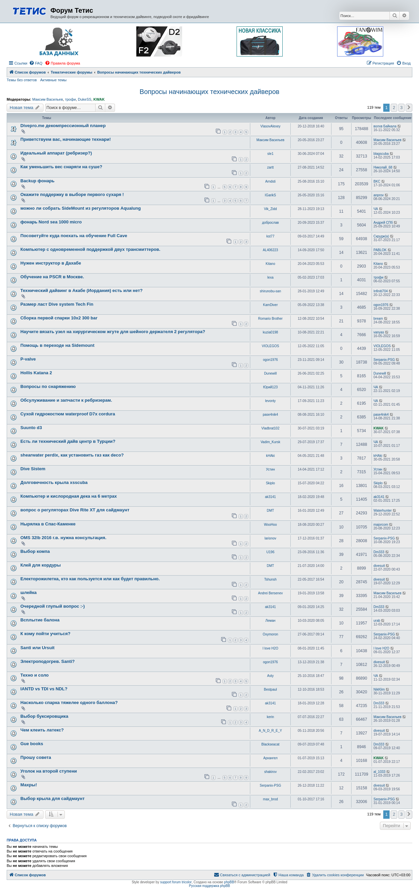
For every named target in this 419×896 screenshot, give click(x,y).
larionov (270, 538)
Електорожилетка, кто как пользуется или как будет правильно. (90, 578)
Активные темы (53, 80)
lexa (270, 277)
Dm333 (379, 552)
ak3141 (270, 497)
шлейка (28, 592)
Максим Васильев (47, 99)
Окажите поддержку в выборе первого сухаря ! (72, 194)
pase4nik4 (270, 414)
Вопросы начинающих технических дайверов (209, 91)
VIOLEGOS (270, 346)
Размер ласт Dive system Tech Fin (56, 304)
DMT (270, 510)
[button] (409, 108)
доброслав (270, 222)
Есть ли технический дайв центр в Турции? (67, 441)
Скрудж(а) (381, 236)
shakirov (270, 772)
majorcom (381, 524)
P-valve (28, 359)
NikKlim (379, 689)
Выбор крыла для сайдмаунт (52, 798)
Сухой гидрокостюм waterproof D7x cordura (67, 413)
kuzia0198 (270, 332)
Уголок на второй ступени (48, 771)
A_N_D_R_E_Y (270, 730)
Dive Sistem (32, 468)
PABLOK (380, 250)
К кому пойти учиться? (45, 633)
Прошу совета (35, 757)
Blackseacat (270, 744)
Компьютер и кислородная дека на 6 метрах (68, 496)
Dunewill (270, 373)
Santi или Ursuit (37, 647)
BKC (377, 181)
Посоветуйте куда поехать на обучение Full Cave (73, 235)
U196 (270, 552)
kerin (270, 717)
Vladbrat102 (270, 428)
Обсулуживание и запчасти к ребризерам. (66, 400)
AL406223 (270, 250)
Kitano (270, 264)
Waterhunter (383, 510)
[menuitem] (35, 63)
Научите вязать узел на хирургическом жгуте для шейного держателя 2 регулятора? (112, 331)
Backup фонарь (37, 180)
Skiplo (270, 483)
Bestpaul (270, 689)
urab (377, 620)
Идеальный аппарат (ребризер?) (56, 153)
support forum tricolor (175, 882)
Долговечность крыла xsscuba (54, 482)
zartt (270, 167)
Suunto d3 (31, 427)
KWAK (99, 99)
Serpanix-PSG (384, 360)
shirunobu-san (270, 291)
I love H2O (270, 648)
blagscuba (381, 154)
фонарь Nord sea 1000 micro (51, 221)
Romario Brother (270, 318)
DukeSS (84, 99)
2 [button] (394, 107)
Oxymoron (270, 634)
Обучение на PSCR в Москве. (52, 276)
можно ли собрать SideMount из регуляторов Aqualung (80, 208)
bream (378, 318)
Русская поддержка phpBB (209, 886)
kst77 (270, 236)
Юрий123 (270, 387)
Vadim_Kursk (270, 442)
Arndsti (270, 181)
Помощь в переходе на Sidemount (57, 345)
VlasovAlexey (270, 126)
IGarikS (270, 195)
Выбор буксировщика (44, 716)
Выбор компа (35, 551)
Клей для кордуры (40, 565)
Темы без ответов (22, 80)
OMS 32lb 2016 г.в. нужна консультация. (63, 537)
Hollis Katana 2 (36, 372)
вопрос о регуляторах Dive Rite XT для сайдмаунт (74, 509)
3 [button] (401, 107)
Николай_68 (383, 167)
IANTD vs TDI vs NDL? (43, 688)
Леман (270, 620)
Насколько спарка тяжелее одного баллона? (69, 702)
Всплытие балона (39, 619)
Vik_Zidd (270, 209)
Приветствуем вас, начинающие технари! (65, 139)
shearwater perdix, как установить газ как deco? (72, 455)
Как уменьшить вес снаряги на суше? (61, 166)
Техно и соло (34, 675)
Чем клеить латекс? (42, 729)
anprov (379, 195)
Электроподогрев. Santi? (47, 661)
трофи (70, 99)
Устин (270, 469)
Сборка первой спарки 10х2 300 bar (59, 317)
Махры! (28, 784)
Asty (270, 676)
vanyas (379, 332)
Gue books (31, 743)
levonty (270, 401)
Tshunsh (270, 579)
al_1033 (380, 772)
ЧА (376, 209)
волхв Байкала (385, 126)
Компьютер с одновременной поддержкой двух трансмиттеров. (90, 249)
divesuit (379, 566)
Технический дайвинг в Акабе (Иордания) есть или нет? (81, 290)
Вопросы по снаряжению (48, 386)
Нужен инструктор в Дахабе (50, 263)
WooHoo (270, 524)
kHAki (270, 456)
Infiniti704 (381, 291)
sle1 (270, 154)
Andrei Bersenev (270, 593)
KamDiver (270, 305)
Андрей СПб (383, 222)
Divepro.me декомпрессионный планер (63, 125)
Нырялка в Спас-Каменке (48, 523)
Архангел (270, 758)
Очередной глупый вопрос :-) (52, 606)
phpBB (229, 882)
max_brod (270, 799)
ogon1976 (381, 305)
